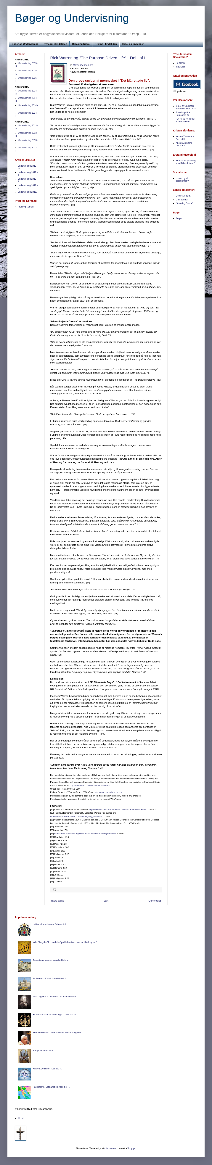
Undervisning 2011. (27, 192)
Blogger (132, 1148)
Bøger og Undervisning (72, 18)
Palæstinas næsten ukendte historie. (51, 960)
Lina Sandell (182, 199)
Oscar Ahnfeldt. (183, 195)
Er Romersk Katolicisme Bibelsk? (49, 978)
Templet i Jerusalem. (43, 1050)
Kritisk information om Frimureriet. (49, 924)
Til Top (21, 1118)
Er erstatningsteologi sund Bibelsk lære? (186, 162)
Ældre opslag (154, 901)
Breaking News (80, 44)
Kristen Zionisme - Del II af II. (185, 144)
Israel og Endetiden (133, 44)
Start (106, 901)
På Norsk (180, 63)
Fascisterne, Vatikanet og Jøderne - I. (51, 1087)
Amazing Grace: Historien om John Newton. (54, 996)
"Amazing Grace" (184, 203)
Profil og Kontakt (26, 206)
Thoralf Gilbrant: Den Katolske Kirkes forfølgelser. (57, 1032)
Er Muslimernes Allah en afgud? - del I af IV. (54, 1014)
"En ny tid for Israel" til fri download (185, 120)
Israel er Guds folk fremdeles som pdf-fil (186, 107)
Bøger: (179, 218)
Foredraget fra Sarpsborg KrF (183, 113)
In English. (181, 66)
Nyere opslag (57, 901)
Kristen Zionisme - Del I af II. (185, 137)
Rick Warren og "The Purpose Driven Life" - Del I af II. (98, 58)
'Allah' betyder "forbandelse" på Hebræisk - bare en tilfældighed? (65, 942)
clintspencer (110, 1148)
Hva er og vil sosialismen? (182, 179)
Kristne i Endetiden (106, 44)
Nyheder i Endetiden (55, 44)
